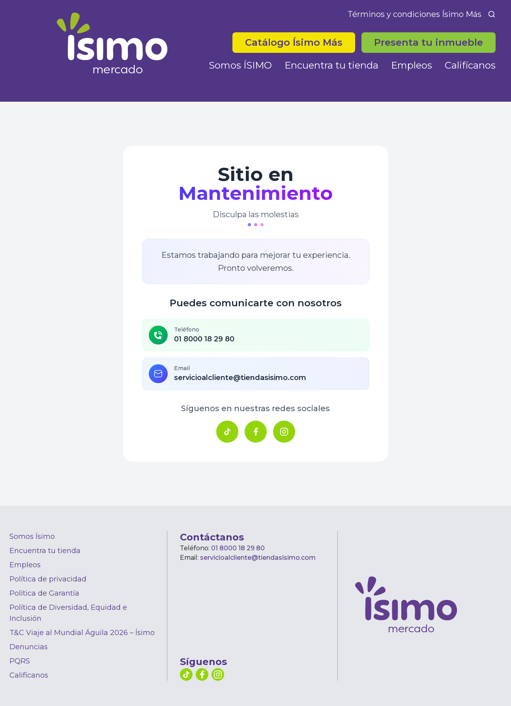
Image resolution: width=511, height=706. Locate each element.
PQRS (19, 661)
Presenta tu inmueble (428, 42)
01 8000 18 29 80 (238, 548)
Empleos (411, 65)
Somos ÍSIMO (240, 65)
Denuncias (28, 647)
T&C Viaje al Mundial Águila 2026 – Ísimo (82, 632)
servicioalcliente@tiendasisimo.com (258, 557)
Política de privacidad (47, 579)
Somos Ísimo (32, 536)
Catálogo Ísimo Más (294, 42)
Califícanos (470, 65)
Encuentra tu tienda (331, 65)
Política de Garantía (44, 593)
